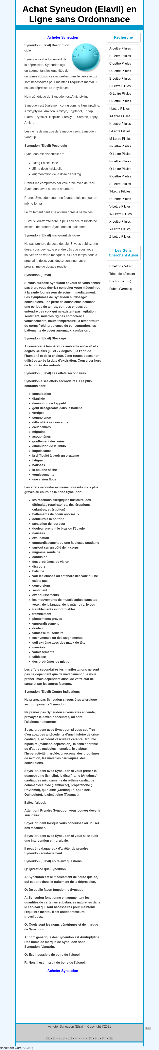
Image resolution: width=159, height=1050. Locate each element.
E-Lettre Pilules (120, 78)
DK (55, 1038)
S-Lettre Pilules (120, 184)
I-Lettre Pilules (119, 108)
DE (48, 1038)
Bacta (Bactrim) (120, 281)
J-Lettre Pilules (119, 116)
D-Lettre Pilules (120, 71)
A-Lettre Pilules (120, 48)
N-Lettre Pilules (120, 146)
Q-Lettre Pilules (120, 169)
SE (111, 1038)
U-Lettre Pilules (120, 199)
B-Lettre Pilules (120, 56)
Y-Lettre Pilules (120, 229)
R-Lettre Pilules (120, 176)
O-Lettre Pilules (120, 153)
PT (104, 1038)
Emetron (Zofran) (121, 266)
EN (70, 1038)
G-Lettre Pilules (120, 93)
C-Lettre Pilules (120, 63)
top (148, 1028)
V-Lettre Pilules (120, 206)
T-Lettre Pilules (120, 191)
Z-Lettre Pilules (120, 236)
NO (90, 1038)
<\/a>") (28, 1048)
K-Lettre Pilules (120, 123)
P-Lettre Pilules (120, 161)
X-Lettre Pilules (120, 221)
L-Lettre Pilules (120, 131)
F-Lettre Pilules (120, 86)
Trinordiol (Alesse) (122, 273)
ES (63, 1038)
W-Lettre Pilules (120, 214)
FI (76, 1038)
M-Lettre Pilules (120, 138)
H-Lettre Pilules (120, 101)
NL (97, 1038)
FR (82, 1038)
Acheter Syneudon (62, 37)
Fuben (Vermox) (120, 289)
